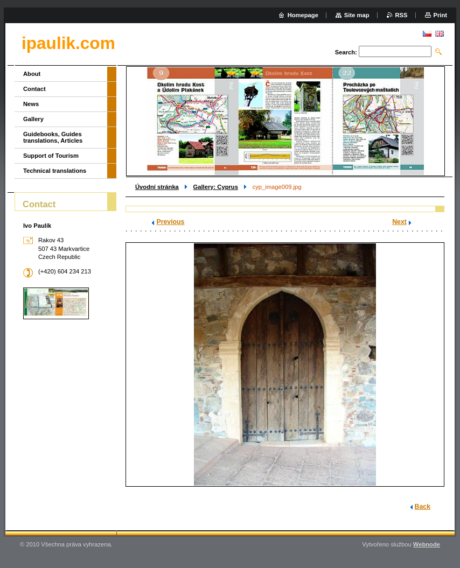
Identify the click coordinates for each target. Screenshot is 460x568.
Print (440, 15)
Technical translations (54, 170)
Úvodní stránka (157, 187)
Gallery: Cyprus (215, 187)
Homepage (303, 15)
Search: (346, 52)
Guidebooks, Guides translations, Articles (52, 137)
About (31, 74)
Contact (34, 89)
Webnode (426, 544)
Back (422, 506)
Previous (170, 222)
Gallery (33, 119)
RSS (401, 15)
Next (399, 222)
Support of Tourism (51, 155)
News (31, 104)
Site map (357, 15)
